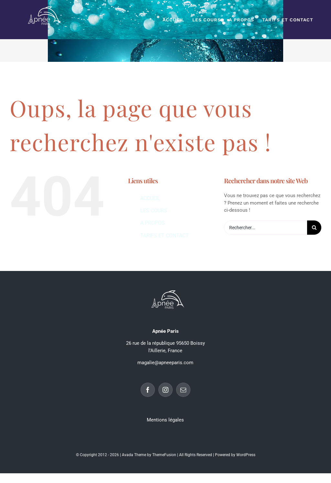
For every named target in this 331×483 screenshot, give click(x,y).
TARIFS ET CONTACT (164, 235)
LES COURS (153, 211)
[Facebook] (148, 390)
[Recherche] (314, 227)
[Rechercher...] (265, 227)
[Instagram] (165, 390)
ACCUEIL (150, 198)
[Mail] (183, 390)
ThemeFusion (164, 455)
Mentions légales (165, 420)
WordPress (245, 455)
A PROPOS (152, 223)
